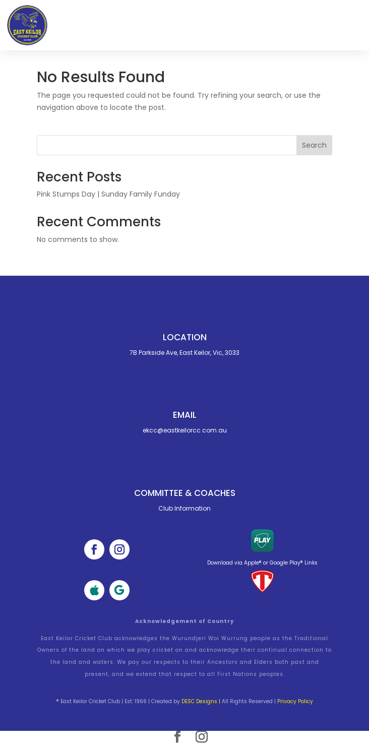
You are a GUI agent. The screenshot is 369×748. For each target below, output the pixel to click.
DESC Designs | (200, 701)
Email (185, 415)
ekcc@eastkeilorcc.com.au (185, 430)
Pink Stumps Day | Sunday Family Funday (108, 194)
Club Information (184, 508)
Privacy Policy (295, 701)
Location (185, 337)
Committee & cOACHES (184, 493)
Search (314, 145)
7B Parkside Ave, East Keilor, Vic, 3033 (184, 352)
